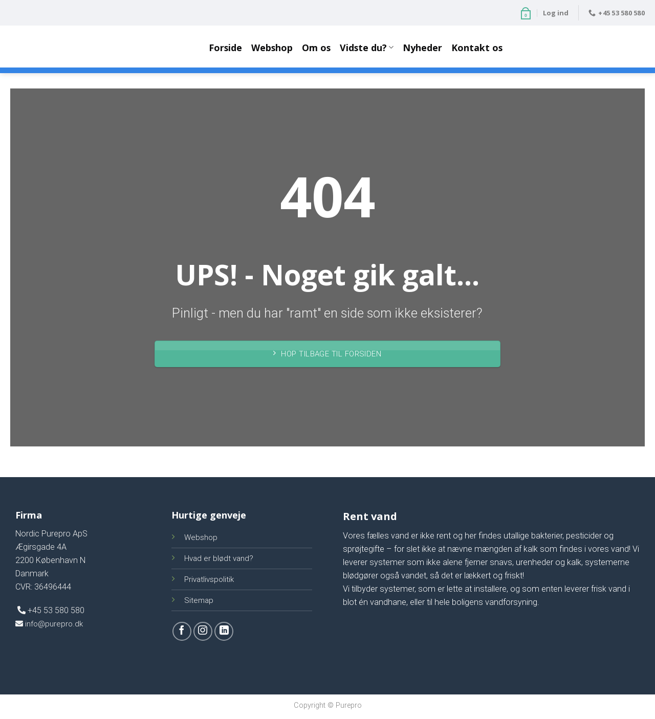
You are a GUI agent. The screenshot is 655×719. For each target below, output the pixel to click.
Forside (225, 47)
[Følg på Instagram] (203, 631)
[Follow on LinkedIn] (224, 631)
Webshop (272, 47)
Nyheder (422, 47)
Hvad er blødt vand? (218, 558)
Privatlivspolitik (209, 579)
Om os (316, 47)
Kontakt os (477, 47)
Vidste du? (367, 47)
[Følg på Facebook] (182, 631)
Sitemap (198, 600)
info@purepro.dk (49, 623)
